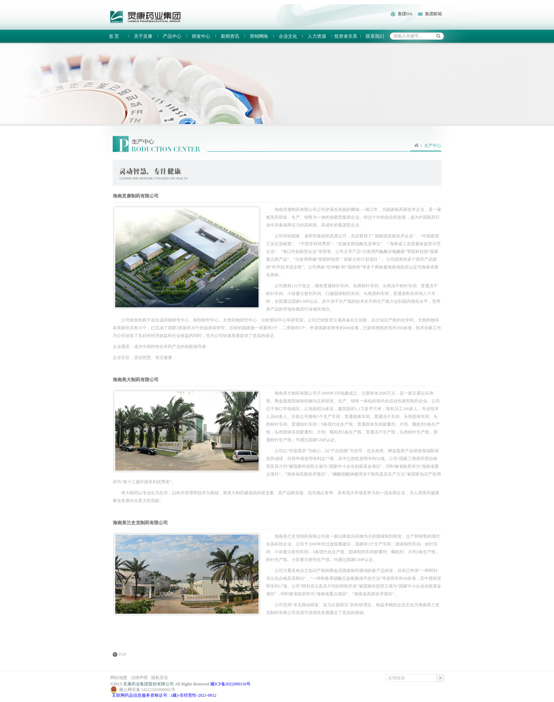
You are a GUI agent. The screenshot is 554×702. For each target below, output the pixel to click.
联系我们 (375, 36)
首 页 (114, 36)
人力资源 (317, 36)
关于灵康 (143, 36)
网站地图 (118, 677)
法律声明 (139, 677)
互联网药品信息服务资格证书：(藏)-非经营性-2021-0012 (164, 695)
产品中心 (172, 36)
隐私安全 (159, 677)
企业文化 (288, 36)
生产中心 (432, 145)
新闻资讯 (230, 36)
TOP (122, 654)
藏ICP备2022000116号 (230, 684)
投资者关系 (345, 36)
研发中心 (201, 36)
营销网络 (259, 36)
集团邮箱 (433, 13)
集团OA (405, 13)
